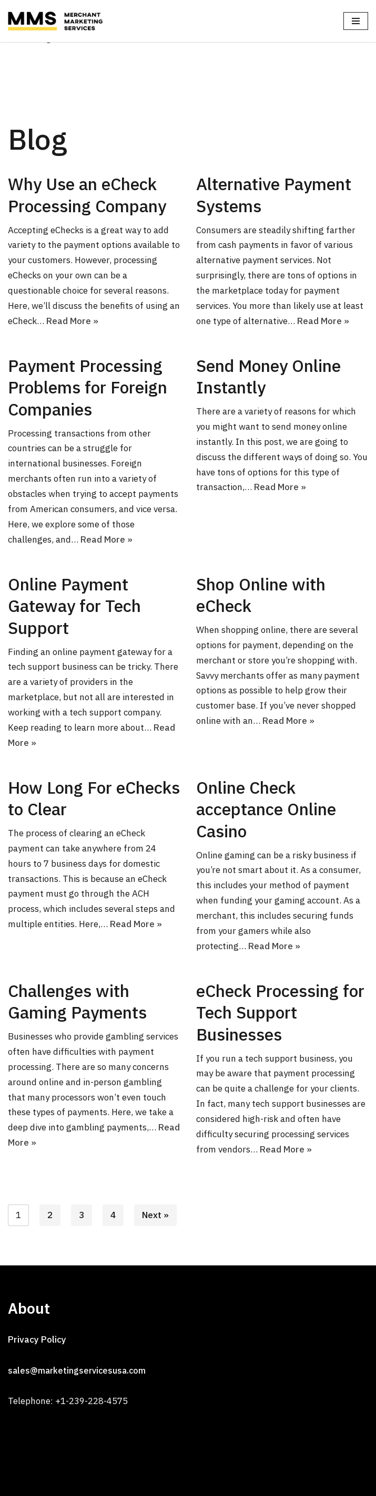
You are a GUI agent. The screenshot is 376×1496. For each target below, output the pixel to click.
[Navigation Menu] (355, 21)
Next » (155, 1215)
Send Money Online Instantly (268, 377)
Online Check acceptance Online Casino (266, 809)
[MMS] (58, 21)
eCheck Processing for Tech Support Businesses (280, 1012)
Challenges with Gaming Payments (77, 1002)
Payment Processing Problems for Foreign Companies (87, 387)
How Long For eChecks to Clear (94, 798)
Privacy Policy (37, 1339)
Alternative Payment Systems (273, 195)
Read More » (72, 321)
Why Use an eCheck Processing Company (87, 195)
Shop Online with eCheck (261, 595)
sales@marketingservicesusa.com (77, 1370)
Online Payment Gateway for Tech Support (74, 606)
